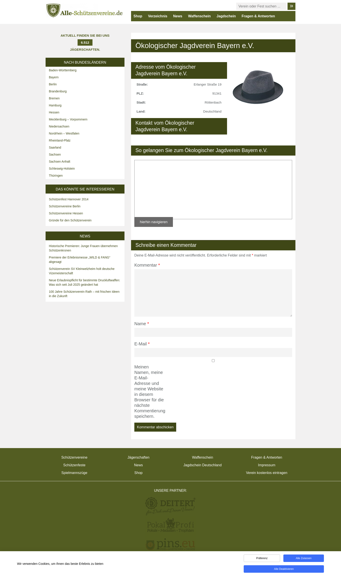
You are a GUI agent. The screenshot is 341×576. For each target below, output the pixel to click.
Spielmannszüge (74, 473)
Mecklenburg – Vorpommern (68, 119)
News (177, 16)
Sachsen (55, 154)
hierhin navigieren (153, 222)
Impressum (266, 465)
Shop (137, 16)
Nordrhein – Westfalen (64, 133)
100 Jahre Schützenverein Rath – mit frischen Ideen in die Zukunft (84, 294)
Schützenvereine (74, 457)
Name (141, 323)
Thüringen (56, 175)
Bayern (54, 77)
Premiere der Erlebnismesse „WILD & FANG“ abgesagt (79, 260)
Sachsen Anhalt (59, 161)
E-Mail (142, 343)
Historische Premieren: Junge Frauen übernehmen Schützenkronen (83, 248)
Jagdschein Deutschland (202, 465)
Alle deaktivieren (284, 569)
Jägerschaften (138, 457)
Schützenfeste (74, 465)
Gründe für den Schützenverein (70, 220)
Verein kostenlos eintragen (266, 473)
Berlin (53, 84)
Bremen (54, 98)
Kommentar (147, 265)
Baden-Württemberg (62, 70)
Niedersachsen (59, 126)
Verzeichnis (157, 16)
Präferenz (262, 559)
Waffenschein (199, 16)
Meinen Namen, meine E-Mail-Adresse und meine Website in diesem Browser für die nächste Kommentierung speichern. (149, 391)
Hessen (54, 112)
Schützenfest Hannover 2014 (69, 199)
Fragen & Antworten (258, 16)
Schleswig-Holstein (62, 168)
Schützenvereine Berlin (64, 206)
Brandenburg (58, 91)
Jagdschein (226, 16)
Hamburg (55, 105)
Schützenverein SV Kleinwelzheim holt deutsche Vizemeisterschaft (82, 271)
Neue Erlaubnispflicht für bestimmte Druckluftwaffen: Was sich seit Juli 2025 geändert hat (84, 282)
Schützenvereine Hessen (66, 213)
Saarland (55, 147)
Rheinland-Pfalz (60, 140)
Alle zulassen (303, 559)
